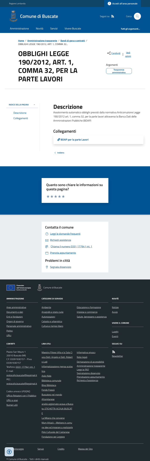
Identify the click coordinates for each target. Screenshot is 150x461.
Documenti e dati (14, 312)
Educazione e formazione (89, 307)
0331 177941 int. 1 (25, 367)
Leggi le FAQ (83, 369)
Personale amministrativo (18, 326)
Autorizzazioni (48, 316)
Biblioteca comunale (51, 380)
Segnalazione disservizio (88, 373)
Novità (39, 28)
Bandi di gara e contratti (72, 40)
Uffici (8, 335)
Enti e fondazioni (14, 316)
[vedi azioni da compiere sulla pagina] (126, 54)
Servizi (54, 28)
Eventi (115, 336)
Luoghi (115, 331)
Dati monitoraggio (15, 449)
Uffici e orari (12, 400)
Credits (61, 449)
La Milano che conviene (53, 418)
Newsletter (117, 356)
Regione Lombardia (17, 3)
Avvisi (115, 312)
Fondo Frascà (48, 390)
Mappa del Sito (85, 449)
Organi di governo (15, 321)
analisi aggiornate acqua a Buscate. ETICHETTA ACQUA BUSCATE (57, 408)
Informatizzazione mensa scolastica (57, 369)
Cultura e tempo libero (52, 326)
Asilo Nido (46, 376)
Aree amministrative (16, 307)
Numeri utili (12, 405)
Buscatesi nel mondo (52, 394)
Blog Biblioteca (49, 385)
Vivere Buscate (73, 28)
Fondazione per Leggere (53, 436)
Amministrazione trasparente (42, 40)
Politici (9, 330)
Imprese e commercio (87, 312)
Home (21, 40)
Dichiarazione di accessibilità (90, 362)
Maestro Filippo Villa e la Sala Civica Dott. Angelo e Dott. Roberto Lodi (57, 357)
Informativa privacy (86, 352)
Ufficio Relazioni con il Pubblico (21, 395)
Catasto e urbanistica (52, 321)
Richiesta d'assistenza (87, 380)
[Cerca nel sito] (136, 16)
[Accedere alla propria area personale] (122, 3)
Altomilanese (48, 399)
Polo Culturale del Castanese (56, 432)
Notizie (115, 307)
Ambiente (46, 307)
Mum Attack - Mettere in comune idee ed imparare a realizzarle (57, 425)
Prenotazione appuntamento (91, 377)
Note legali (82, 357)
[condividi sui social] (113, 53)
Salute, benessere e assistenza (92, 316)
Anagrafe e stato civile (52, 312)
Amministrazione (19, 28)
